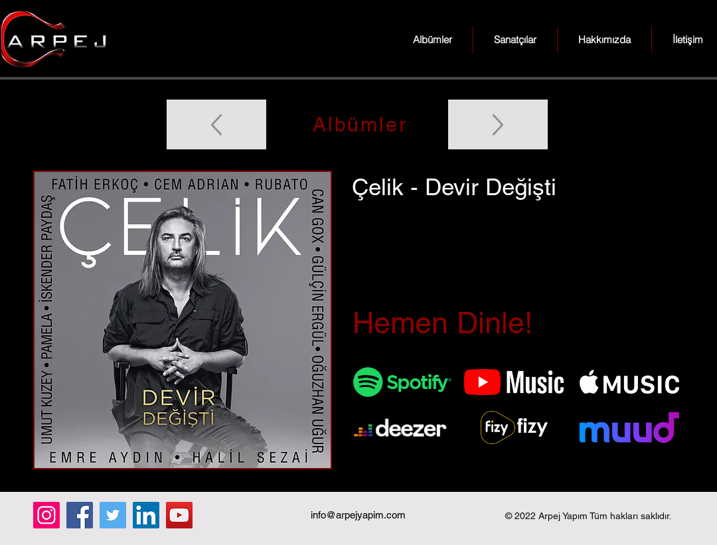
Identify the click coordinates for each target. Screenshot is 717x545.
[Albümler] (358, 124)
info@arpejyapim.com (358, 514)
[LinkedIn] (146, 515)
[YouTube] (179, 515)
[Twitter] (113, 515)
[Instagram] (46, 515)
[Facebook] (79, 515)
